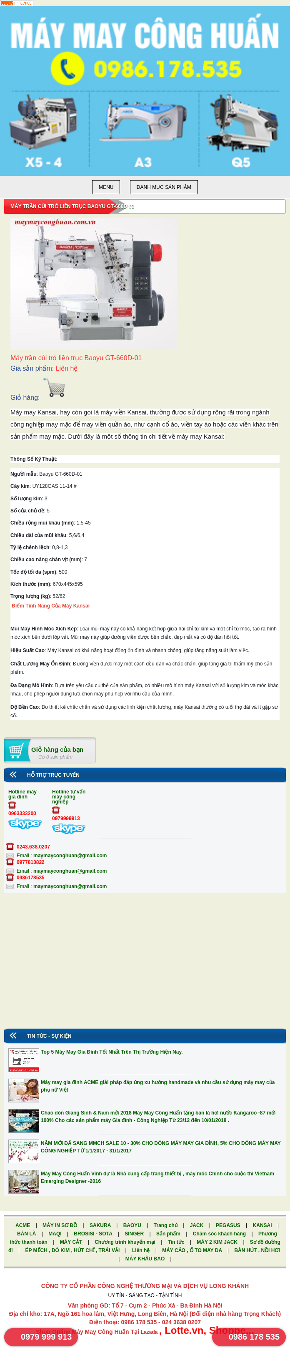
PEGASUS (229, 1225)
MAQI (55, 1234)
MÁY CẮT (72, 1242)
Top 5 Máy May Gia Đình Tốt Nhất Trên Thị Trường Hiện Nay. (112, 1052)
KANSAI (263, 1225)
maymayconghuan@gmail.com (70, 855)
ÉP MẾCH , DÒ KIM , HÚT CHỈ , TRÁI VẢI (73, 1250)
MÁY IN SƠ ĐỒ (60, 1225)
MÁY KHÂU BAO (145, 1259)
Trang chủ (166, 1225)
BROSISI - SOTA (93, 1234)
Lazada (150, 1332)
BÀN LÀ (27, 1234)
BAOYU (133, 1225)
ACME (23, 1225)
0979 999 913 (46, 1336)
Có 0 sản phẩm (55, 757)
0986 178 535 (254, 1336)
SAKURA (101, 1225)
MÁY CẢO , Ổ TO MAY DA (192, 1250)
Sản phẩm (169, 1234)
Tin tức (177, 1242)
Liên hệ (141, 1250)
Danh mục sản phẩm (164, 187)
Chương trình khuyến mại (126, 1242)
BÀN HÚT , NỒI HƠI (257, 1250)
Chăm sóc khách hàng (220, 1234)
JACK (197, 1225)
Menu (106, 187)
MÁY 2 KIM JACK (218, 1242)
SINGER (135, 1234)
